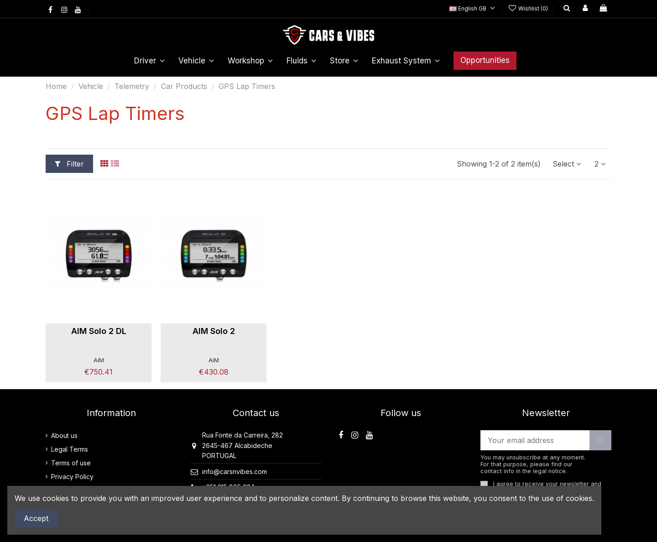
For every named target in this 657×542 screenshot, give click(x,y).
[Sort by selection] (567, 164)
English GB (473, 8)
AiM (99, 360)
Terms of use (71, 463)
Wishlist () (529, 8)
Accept (36, 518)
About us (64, 435)
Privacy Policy (72, 476)
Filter (69, 163)
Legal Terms (69, 449)
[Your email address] (535, 440)
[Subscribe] (600, 440)
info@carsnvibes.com (234, 471)
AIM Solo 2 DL (98, 331)
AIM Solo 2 (214, 331)
